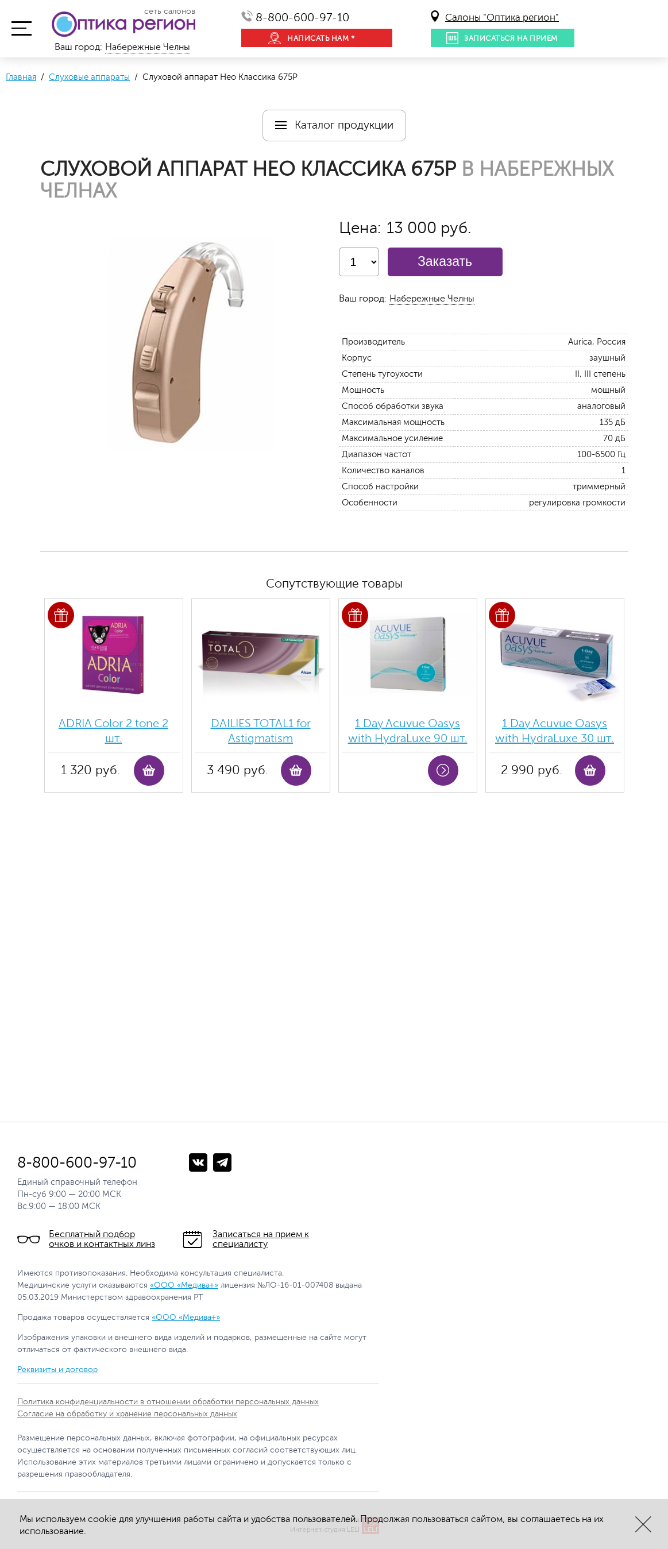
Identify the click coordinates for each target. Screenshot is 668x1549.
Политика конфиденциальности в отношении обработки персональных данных (168, 1401)
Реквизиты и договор (57, 1369)
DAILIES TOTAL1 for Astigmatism (261, 731)
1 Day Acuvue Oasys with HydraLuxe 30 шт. (554, 731)
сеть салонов (169, 11)
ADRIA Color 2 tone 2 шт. (113, 731)
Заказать (445, 261)
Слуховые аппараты (89, 77)
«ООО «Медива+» (184, 1285)
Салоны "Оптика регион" (502, 17)
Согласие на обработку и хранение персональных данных (127, 1413)
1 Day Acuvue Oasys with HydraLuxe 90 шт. (408, 731)
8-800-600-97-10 (302, 17)
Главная (21, 77)
